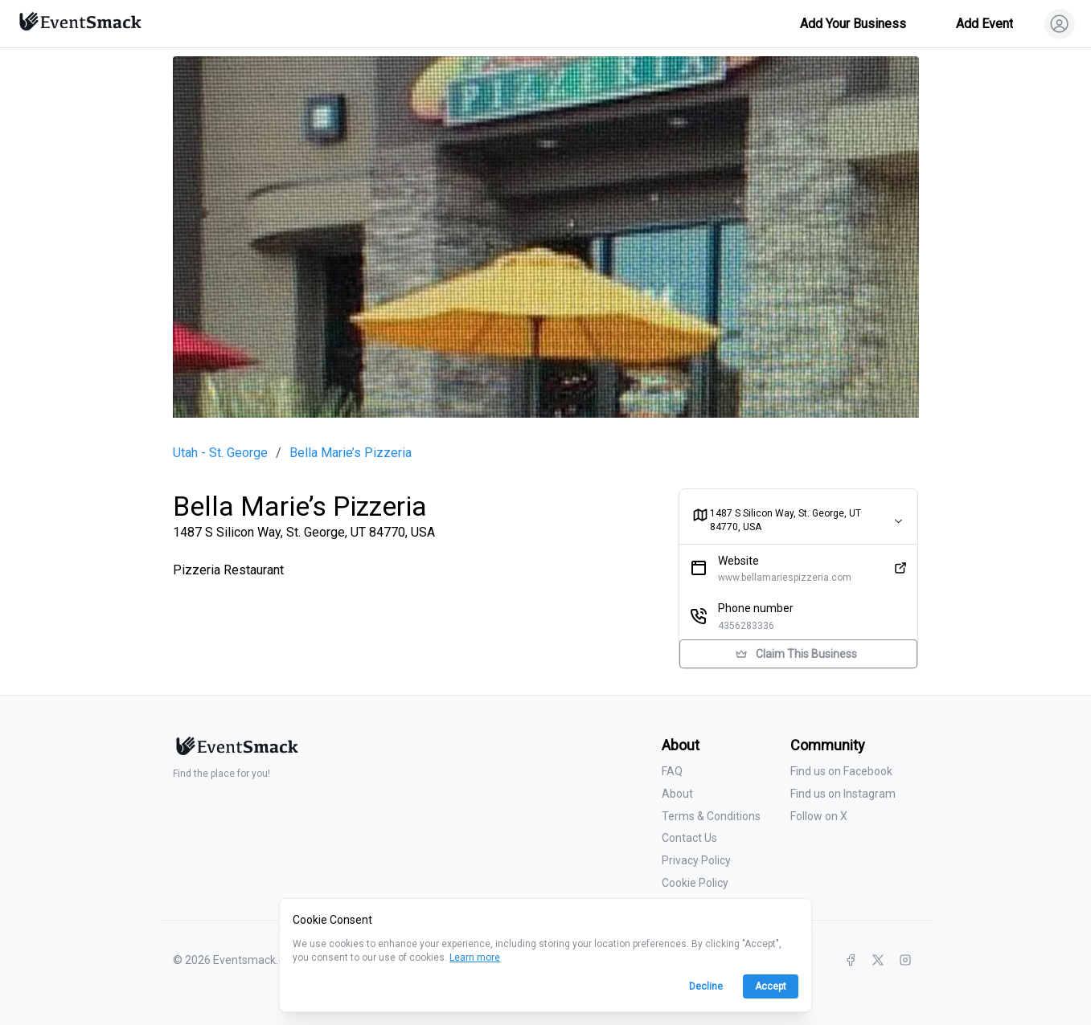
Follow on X (818, 816)
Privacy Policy (696, 860)
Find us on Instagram (843, 793)
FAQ (672, 771)
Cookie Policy (695, 882)
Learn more (474, 957)
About (677, 793)
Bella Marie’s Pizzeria (350, 453)
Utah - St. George (220, 453)
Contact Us (689, 837)
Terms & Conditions (711, 816)
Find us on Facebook (841, 771)
